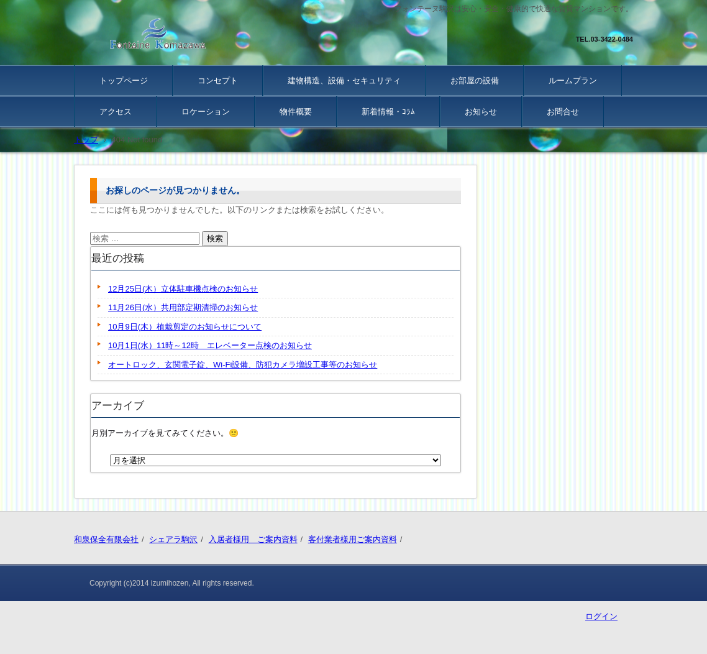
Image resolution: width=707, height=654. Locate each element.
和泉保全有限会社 (106, 539)
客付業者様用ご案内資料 (352, 539)
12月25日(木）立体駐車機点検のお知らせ (183, 288)
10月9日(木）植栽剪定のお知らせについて (185, 326)
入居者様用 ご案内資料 (253, 539)
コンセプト (218, 80)
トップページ (123, 80)
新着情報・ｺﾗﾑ (388, 111)
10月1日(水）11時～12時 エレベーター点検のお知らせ (210, 345)
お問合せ (563, 111)
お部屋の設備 (474, 80)
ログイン (601, 616)
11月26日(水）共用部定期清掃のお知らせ (183, 307)
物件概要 (296, 111)
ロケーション (205, 111)
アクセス (115, 111)
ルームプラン (573, 80)
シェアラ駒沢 (173, 539)
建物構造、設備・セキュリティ (344, 80)
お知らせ (481, 111)
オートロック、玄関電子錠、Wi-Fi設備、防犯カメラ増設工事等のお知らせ (242, 364)
